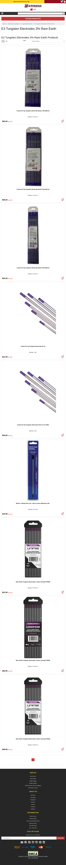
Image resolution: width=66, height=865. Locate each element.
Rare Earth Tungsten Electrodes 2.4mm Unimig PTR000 (33, 660)
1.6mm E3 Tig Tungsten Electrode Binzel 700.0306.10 (33, 268)
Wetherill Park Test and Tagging (33, 785)
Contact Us (33, 799)
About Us (33, 795)
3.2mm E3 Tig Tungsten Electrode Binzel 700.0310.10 (33, 189)
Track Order (33, 778)
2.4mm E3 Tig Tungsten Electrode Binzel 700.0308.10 (33, 111)
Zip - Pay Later (33, 828)
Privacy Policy (33, 818)
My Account (33, 776)
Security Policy (33, 825)
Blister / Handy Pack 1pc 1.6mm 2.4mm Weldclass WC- (33, 503)
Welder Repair (33, 781)
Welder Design (33, 783)
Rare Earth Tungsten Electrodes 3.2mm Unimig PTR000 (33, 739)
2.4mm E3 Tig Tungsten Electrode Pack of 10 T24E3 (33, 425)
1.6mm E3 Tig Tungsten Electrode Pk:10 (33, 346)
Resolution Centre (33, 787)
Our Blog (33, 797)
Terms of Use (33, 816)
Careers (33, 802)
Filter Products (33, 19)
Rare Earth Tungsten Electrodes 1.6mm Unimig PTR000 (33, 582)
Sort (24, 40)
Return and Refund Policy (33, 821)
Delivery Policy (33, 823)
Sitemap (33, 809)
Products (33, 806)
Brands (33, 804)
